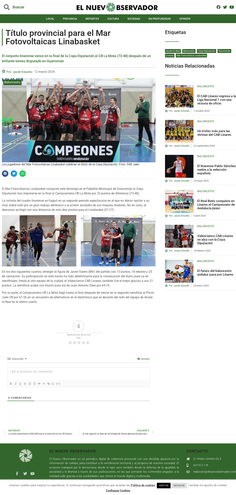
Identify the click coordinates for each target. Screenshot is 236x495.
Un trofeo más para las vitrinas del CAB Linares (214, 133)
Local (50, 18)
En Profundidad (160, 18)
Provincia (70, 18)
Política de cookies (143, 485)
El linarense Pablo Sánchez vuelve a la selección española (216, 169)
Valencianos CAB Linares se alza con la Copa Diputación (215, 239)
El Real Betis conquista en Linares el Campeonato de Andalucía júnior (216, 204)
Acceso (143, 358)
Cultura (113, 18)
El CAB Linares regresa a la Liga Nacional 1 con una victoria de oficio (216, 99)
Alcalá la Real (173, 51)
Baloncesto (12, 82)
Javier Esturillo (22, 72)
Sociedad (133, 18)
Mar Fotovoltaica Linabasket (191, 55)
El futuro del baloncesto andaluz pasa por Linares (215, 272)
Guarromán (224, 51)
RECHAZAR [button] (179, 485)
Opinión (184, 18)
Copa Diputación (206, 51)
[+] (64, 383)
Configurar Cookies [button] (118, 490)
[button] (5, 173)
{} (58, 383)
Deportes (92, 18)
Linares (169, 55)
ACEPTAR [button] (163, 485)
